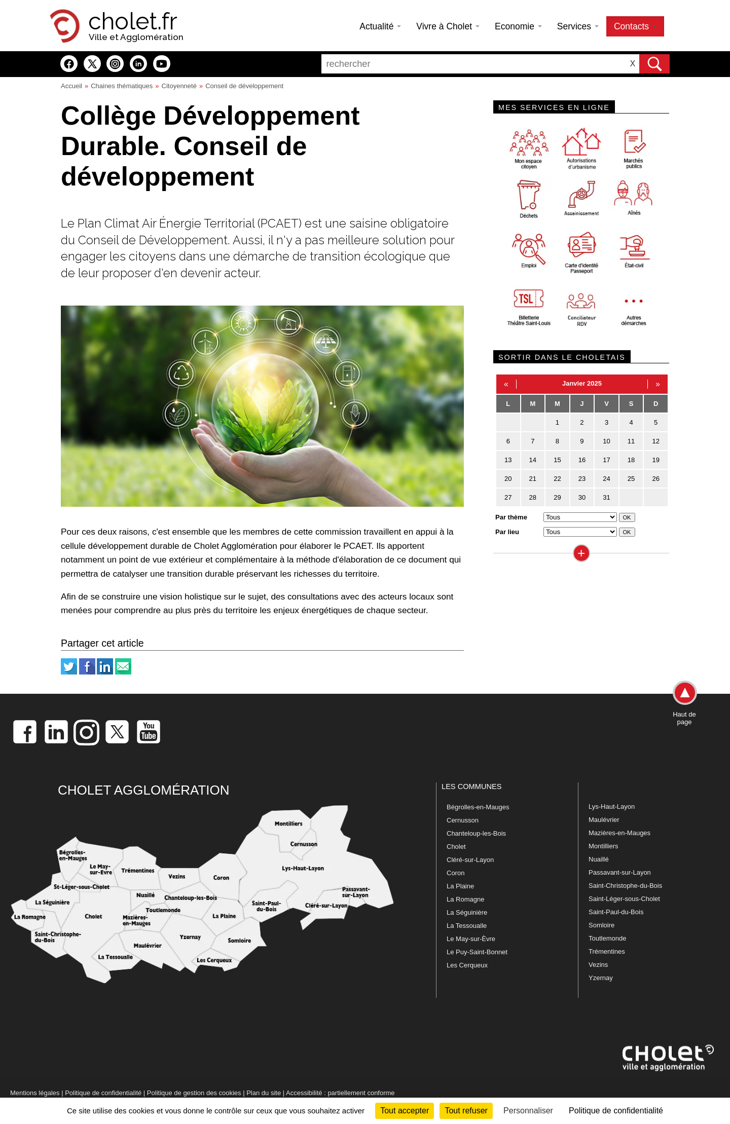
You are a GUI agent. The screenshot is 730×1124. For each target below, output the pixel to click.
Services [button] (578, 26)
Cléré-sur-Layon (470, 860)
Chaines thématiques (122, 86)
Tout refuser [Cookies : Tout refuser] (466, 1110)
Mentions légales (35, 1093)
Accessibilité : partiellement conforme (340, 1093)
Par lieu (507, 532)
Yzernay (601, 978)
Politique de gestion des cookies (194, 1093)
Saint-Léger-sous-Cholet (624, 899)
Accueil (71, 86)
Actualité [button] (380, 26)
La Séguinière (467, 912)
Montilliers (603, 846)
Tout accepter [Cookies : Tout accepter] (404, 1110)
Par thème (511, 517)
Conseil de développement (244, 86)
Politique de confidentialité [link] (616, 1110)
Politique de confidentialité (103, 1093)
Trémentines (607, 951)
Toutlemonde (607, 938)
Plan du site (263, 1093)
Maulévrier (604, 819)
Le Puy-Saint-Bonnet (477, 952)
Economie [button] (518, 26)
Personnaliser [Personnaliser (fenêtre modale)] (528, 1110)
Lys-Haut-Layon (612, 806)
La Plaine (460, 886)
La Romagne (465, 899)
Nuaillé (599, 859)
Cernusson (463, 820)
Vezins (598, 964)
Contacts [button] (635, 26)
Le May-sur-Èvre (471, 939)
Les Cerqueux (467, 965)
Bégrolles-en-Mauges (478, 807)
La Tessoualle (467, 925)
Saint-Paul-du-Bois (616, 912)
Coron (455, 873)
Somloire (601, 925)
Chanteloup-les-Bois (476, 833)
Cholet (456, 846)
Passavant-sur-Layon (620, 872)
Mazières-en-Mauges (619, 833)
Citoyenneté (179, 86)
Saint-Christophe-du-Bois (625, 885)
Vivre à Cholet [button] (448, 26)
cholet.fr (132, 21)
